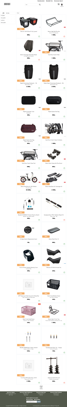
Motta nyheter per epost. (32, 397)
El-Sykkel (3, 15)
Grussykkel (3, 17)
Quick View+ (27, 28)
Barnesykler (3, 22)
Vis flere (41, 388)
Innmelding (30, 399)
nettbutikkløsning (44, 405)
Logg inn (61, 6)
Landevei (3, 20)
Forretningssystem (36, 405)
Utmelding (37, 399)
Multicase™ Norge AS (55, 405)
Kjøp (21, 29)
